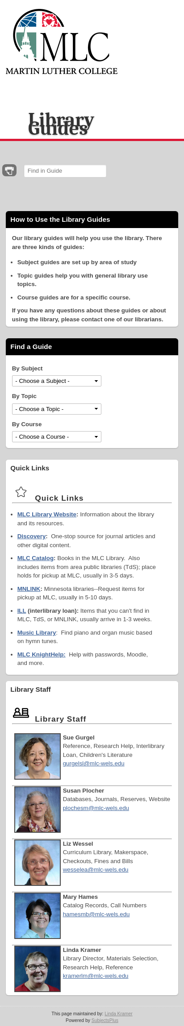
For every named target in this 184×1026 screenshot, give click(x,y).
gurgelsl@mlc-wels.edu (94, 763)
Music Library (36, 632)
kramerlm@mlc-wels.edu (96, 975)
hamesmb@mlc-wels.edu (96, 914)
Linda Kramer (118, 1013)
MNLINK (29, 589)
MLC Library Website (46, 514)
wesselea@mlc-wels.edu (96, 869)
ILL (21, 610)
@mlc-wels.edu (108, 808)
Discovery (31, 536)
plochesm (75, 808)
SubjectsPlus (105, 1020)
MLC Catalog (35, 558)
